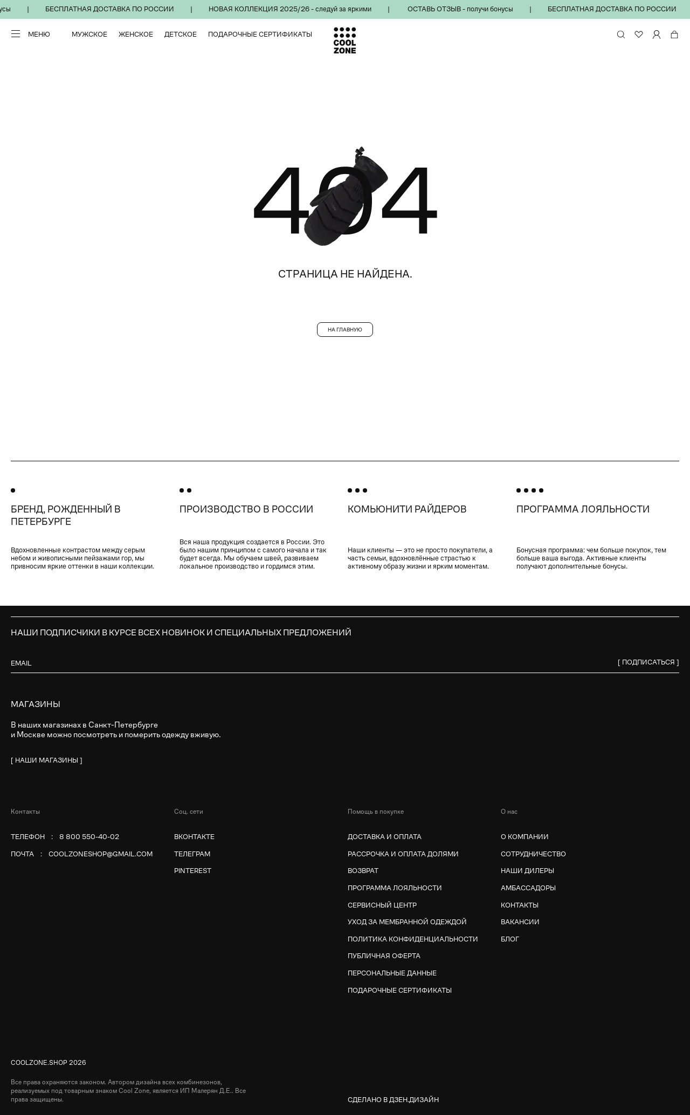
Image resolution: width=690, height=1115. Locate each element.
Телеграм (192, 854)
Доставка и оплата (385, 837)
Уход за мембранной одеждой (407, 922)
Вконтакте (194, 837)
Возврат (363, 871)
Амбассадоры (528, 888)
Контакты (520, 905)
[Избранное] (639, 34)
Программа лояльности (395, 888)
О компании (525, 837)
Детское (180, 34)
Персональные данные (392, 973)
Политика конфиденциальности (413, 939)
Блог (510, 939)
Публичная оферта (384, 956)
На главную (345, 330)
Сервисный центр (382, 905)
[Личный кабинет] (656, 34)
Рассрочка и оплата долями (403, 854)
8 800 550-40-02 (89, 837)
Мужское (89, 34)
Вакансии (520, 922)
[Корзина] (674, 34)
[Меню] (30, 34)
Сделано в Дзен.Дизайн (393, 1100)
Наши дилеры (527, 871)
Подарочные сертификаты (260, 34)
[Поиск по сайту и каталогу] (621, 34)
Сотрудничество (533, 854)
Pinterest (192, 871)
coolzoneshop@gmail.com (101, 854)
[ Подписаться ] (648, 662)
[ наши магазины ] (46, 760)
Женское (136, 34)
